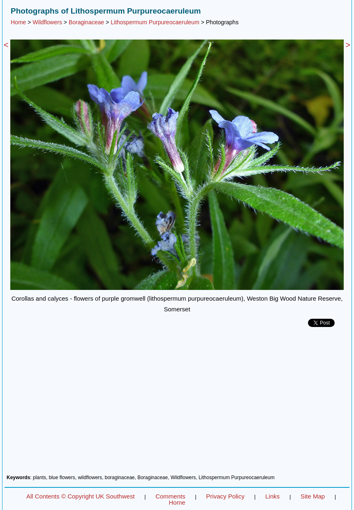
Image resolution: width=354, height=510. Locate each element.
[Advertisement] (177, 403)
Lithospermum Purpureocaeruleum (155, 22)
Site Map (313, 496)
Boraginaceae (86, 22)
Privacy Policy (225, 496)
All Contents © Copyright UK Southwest (80, 496)
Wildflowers (47, 22)
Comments (170, 496)
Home (18, 22)
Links (272, 496)
